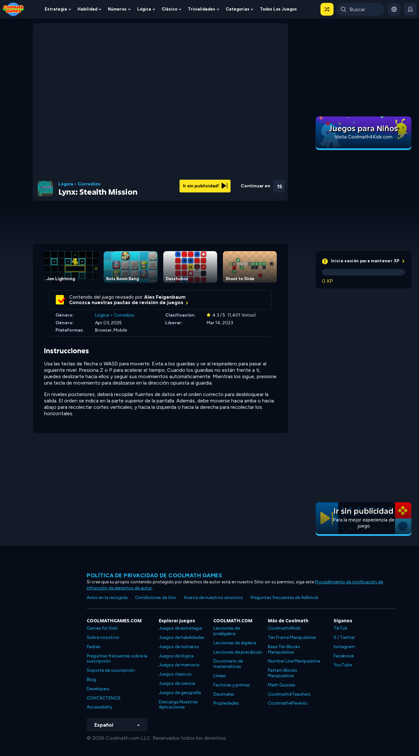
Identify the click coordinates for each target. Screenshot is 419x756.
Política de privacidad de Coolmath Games (154, 575)
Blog (91, 679)
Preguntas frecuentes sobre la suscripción (117, 658)
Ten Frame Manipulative (292, 637)
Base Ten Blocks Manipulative (284, 649)
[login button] (410, 9)
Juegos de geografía (180, 692)
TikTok (340, 628)
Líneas (219, 675)
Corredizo (89, 184)
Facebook (344, 656)
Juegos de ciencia (177, 683)
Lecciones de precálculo (237, 652)
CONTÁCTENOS (104, 698)
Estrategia (56, 9)
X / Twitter (344, 637)
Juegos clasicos (175, 674)
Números (117, 9)
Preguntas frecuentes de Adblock (284, 597)
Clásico (169, 9)
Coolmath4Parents (287, 703)
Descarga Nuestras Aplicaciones (178, 704)
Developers (98, 689)
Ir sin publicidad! (205, 186)
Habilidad (87, 9)
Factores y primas (231, 685)
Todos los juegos (278, 9)
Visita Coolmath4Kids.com (363, 137)
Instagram (344, 646)
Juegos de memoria (179, 665)
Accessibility (99, 707)
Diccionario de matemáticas (228, 663)
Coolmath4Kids (284, 628)
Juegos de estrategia (180, 628)
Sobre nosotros (103, 637)
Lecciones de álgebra (234, 643)
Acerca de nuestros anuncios (213, 597)
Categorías (237, 9)
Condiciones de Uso (155, 597)
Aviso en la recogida (107, 597)
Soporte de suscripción (111, 670)
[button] (327, 9)
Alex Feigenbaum (165, 297)
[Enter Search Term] (361, 9)
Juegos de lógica (176, 656)
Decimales (223, 694)
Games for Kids (102, 628)
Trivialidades (201, 9)
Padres (93, 646)
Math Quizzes (281, 685)
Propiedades (226, 703)
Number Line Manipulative (294, 661)
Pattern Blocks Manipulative (282, 673)
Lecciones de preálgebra (226, 630)
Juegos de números (179, 646)
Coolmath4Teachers (289, 694)
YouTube (343, 665)
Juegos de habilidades (181, 637)
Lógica (144, 9)
